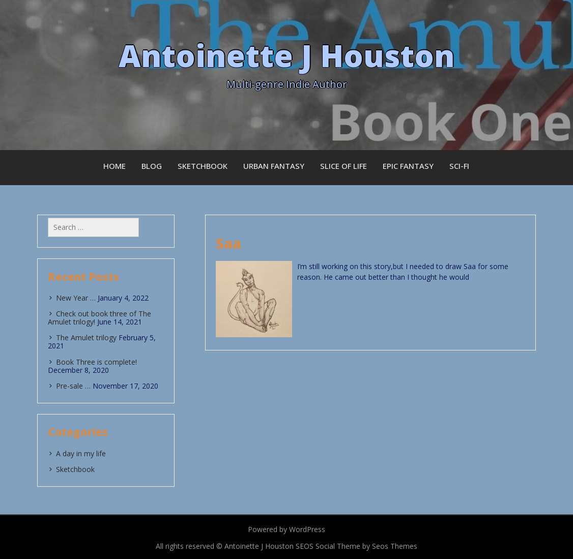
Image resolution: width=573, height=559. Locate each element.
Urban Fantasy (273, 166)
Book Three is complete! (96, 362)
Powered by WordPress (286, 529)
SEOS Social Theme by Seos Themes (356, 546)
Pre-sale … (73, 386)
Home (114, 166)
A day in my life (81, 453)
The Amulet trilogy (86, 337)
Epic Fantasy (408, 166)
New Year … (76, 298)
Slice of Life (343, 166)
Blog (151, 166)
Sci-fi (459, 166)
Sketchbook (202, 166)
